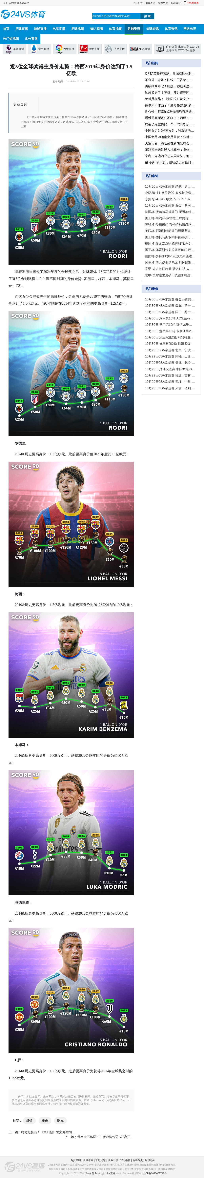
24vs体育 (89, 1173)
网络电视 (189, 28)
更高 (45, 1120)
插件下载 (113, 1160)
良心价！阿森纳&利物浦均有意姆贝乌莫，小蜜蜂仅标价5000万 (170, 111)
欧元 (60, 1120)
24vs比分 (100, 1173)
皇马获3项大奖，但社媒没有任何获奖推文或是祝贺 (170, 162)
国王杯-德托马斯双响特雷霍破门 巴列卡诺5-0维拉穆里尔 (170, 237)
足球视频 (77, 28)
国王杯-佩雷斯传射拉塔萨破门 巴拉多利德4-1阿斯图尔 (170, 250)
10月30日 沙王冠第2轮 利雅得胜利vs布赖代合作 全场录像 (170, 337)
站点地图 (150, 1160)
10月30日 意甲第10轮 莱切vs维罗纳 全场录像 (170, 324)
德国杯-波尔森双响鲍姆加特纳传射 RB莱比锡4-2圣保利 (170, 243)
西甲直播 (68, 49)
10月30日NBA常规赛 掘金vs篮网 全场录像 (170, 299)
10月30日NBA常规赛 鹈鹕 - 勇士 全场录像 (170, 305)
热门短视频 (11, 38)
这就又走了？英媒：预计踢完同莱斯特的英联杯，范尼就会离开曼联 (170, 92)
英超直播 (18, 49)
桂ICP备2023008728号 (154, 1173)
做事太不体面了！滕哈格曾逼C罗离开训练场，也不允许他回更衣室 (124, 1137)
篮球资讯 (152, 28)
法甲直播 (119, 49)
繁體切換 (163, 2)
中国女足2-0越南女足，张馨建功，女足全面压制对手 (170, 130)
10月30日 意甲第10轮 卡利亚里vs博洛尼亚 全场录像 (170, 331)
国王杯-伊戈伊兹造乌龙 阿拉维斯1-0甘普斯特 (170, 262)
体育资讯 (171, 28)
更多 (192, 50)
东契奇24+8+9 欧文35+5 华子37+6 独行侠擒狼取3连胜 (170, 199)
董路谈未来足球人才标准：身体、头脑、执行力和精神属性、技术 (170, 149)
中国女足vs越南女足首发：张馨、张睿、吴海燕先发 (170, 137)
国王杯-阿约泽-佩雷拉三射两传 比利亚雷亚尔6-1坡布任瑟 (170, 218)
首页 (6, 28)
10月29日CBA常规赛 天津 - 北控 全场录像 (170, 362)
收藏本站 (150, 2)
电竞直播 (58, 28)
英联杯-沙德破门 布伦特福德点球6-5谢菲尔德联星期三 (170, 224)
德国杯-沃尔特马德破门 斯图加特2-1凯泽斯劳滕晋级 (170, 211)
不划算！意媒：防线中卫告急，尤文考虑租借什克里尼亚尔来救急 (170, 80)
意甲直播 (43, 49)
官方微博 (125, 1160)
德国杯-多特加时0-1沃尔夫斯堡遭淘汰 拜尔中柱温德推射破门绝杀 (170, 256)
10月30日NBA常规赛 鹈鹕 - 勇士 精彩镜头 (170, 186)
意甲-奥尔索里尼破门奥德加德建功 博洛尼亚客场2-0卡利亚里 (170, 275)
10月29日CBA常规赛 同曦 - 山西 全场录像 (170, 356)
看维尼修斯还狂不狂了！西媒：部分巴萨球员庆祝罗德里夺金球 (170, 118)
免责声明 (76, 1160)
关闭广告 (138, 2)
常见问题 (100, 1160)
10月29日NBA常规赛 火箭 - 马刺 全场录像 (170, 388)
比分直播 (31, 38)
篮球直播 (40, 28)
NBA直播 (144, 49)
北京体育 (183, 46)
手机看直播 (193, 2)
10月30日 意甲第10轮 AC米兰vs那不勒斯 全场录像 (170, 318)
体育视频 (115, 28)
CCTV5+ (183, 50)
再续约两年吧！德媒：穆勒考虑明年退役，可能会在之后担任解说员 (170, 86)
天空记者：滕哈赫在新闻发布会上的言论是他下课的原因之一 (170, 143)
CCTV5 (194, 46)
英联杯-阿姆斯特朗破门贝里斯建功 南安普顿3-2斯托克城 (170, 231)
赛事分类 (138, 1160)
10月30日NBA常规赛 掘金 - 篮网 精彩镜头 (170, 205)
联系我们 (175, 2)
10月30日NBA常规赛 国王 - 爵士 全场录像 (170, 312)
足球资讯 (134, 28)
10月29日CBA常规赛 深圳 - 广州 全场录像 (170, 381)
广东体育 (171, 46)
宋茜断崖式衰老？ (19, 2)
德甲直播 (94, 49)
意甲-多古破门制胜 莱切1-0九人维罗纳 (170, 269)
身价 (29, 1120)
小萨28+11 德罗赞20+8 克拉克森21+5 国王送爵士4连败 (170, 192)
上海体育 (171, 50)
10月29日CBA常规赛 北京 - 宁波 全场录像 (170, 350)
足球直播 (21, 28)
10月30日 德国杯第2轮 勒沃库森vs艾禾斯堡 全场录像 (170, 343)
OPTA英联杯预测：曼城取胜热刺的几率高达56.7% (170, 73)
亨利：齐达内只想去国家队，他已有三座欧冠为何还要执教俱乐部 (170, 156)
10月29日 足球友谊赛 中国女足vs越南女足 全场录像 (170, 369)
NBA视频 (96, 28)
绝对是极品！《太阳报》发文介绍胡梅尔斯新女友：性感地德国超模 (68, 1132)
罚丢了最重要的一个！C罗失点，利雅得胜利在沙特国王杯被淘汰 (170, 124)
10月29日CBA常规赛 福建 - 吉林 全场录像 (170, 375)
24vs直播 (110, 1173)
